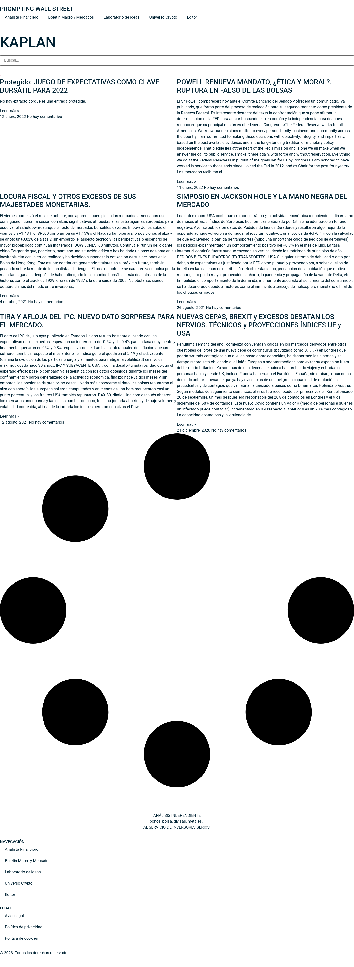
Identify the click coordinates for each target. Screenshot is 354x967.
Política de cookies (21, 938)
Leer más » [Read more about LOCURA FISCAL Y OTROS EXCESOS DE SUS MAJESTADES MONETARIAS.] (9, 295)
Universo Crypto (163, 17)
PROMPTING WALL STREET (37, 8)
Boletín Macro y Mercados (71, 17)
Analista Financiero (21, 17)
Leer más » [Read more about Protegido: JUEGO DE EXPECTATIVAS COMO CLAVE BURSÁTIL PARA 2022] (9, 110)
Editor (192, 17)
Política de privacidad (23, 927)
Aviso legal (14, 915)
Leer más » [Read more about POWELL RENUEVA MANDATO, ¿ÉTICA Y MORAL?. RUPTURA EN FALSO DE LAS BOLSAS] (186, 181)
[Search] (4, 71)
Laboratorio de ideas (122, 17)
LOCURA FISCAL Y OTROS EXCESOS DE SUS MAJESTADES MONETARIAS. (68, 200)
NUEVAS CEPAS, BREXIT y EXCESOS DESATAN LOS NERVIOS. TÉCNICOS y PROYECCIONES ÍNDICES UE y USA (259, 325)
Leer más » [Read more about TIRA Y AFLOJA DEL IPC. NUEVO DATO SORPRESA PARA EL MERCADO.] (9, 416)
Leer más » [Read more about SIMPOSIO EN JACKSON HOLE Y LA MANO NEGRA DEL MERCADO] (186, 301)
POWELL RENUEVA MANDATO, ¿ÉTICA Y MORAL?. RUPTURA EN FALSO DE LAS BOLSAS (254, 86)
